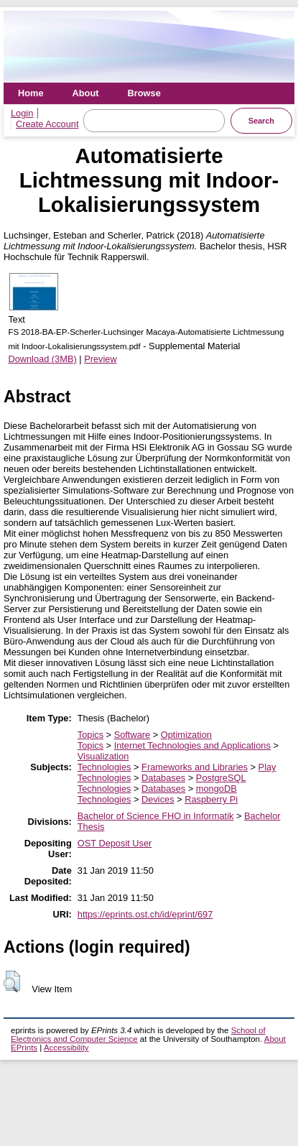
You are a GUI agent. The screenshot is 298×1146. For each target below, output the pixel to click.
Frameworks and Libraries (194, 767)
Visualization (103, 756)
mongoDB (216, 788)
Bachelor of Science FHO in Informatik (156, 815)
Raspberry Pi (211, 799)
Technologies (104, 767)
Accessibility (66, 1047)
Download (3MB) (42, 358)
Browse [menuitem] (144, 93)
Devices (157, 799)
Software (132, 734)
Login (22, 113)
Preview (100, 358)
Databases (163, 777)
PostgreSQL (221, 777)
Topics (90, 734)
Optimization (186, 734)
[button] (12, 981)
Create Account (47, 124)
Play (267, 767)
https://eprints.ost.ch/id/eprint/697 (145, 914)
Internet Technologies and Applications (192, 745)
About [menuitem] (86, 93)
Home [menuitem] (31, 93)
